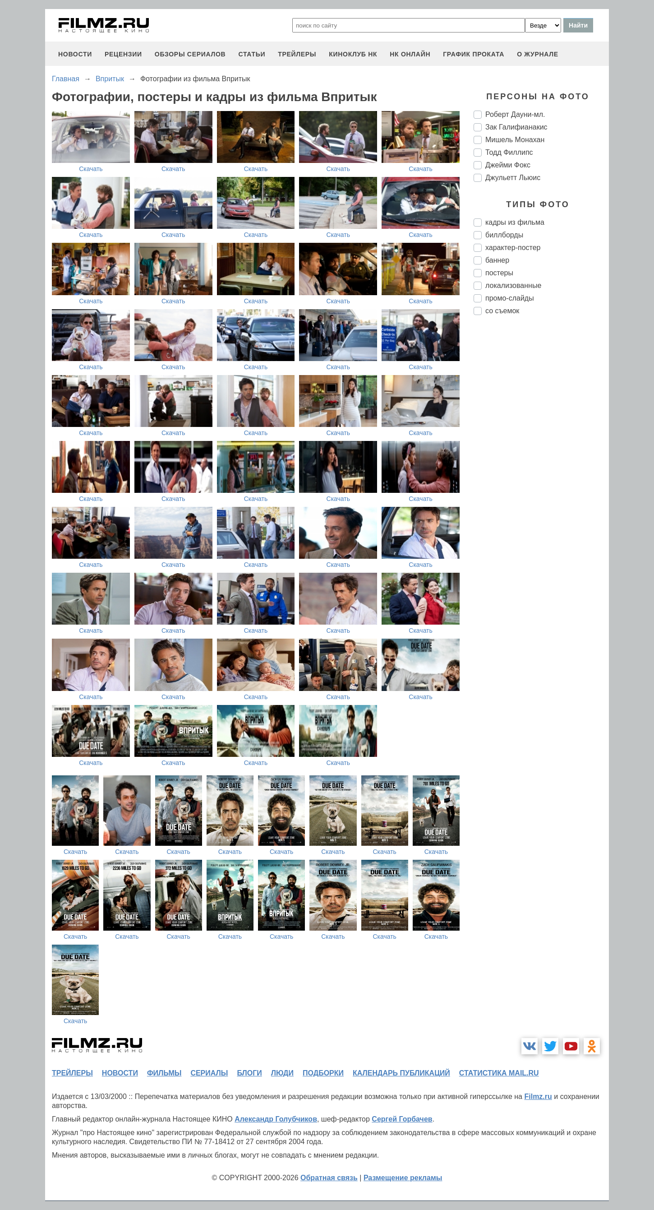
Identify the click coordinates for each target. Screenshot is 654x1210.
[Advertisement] (541, 473)
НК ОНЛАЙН (410, 54)
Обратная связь (329, 1178)
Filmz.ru (538, 1096)
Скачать (91, 168)
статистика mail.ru (499, 1073)
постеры (499, 273)
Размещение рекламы (403, 1178)
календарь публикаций (401, 1073)
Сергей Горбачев (402, 1119)
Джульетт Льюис (512, 177)
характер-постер (512, 247)
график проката (473, 54)
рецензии (123, 54)
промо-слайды (509, 298)
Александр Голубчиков (276, 1119)
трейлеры (297, 54)
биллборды (504, 235)
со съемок (502, 311)
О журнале (537, 54)
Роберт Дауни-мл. (515, 114)
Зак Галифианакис (516, 127)
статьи (251, 54)
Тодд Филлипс (509, 152)
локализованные (513, 285)
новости (75, 54)
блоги (249, 1073)
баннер (497, 260)
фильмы (164, 1073)
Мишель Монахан (514, 140)
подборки (323, 1073)
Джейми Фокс (507, 165)
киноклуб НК (353, 54)
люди (282, 1073)
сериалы (209, 1073)
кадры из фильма (514, 222)
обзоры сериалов (190, 54)
